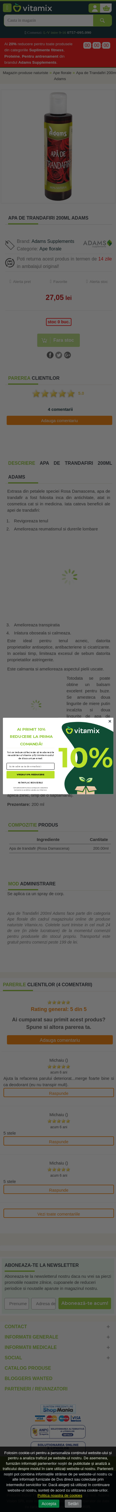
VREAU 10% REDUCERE (30, 774)
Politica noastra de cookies (60, 1495)
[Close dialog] (109, 721)
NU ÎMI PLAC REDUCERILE (30, 782)
